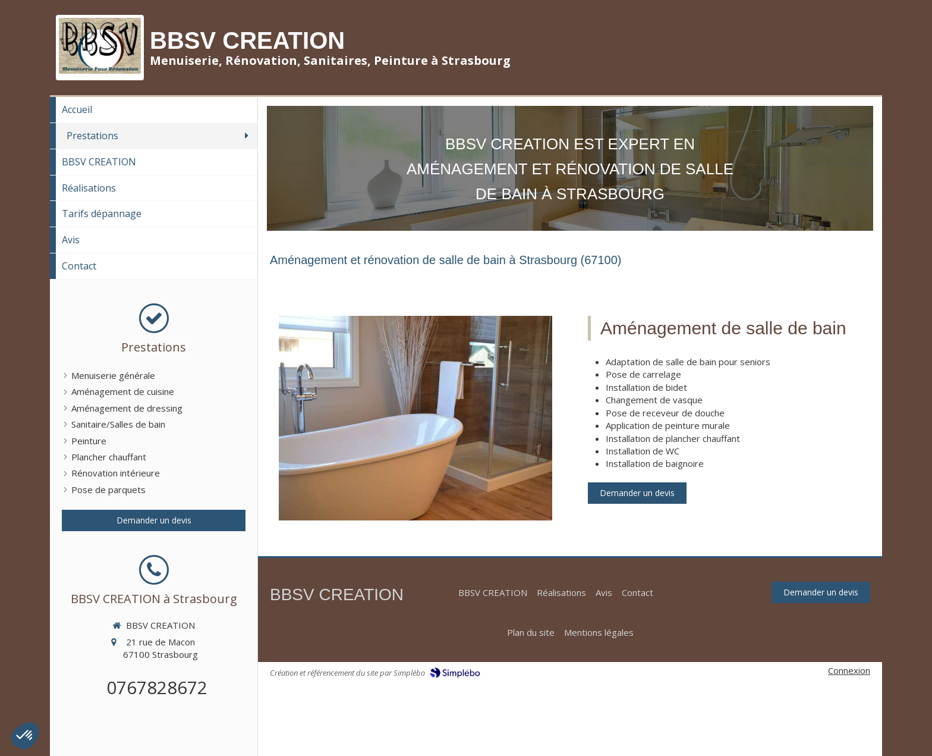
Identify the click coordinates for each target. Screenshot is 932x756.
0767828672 (156, 687)
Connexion (849, 670)
